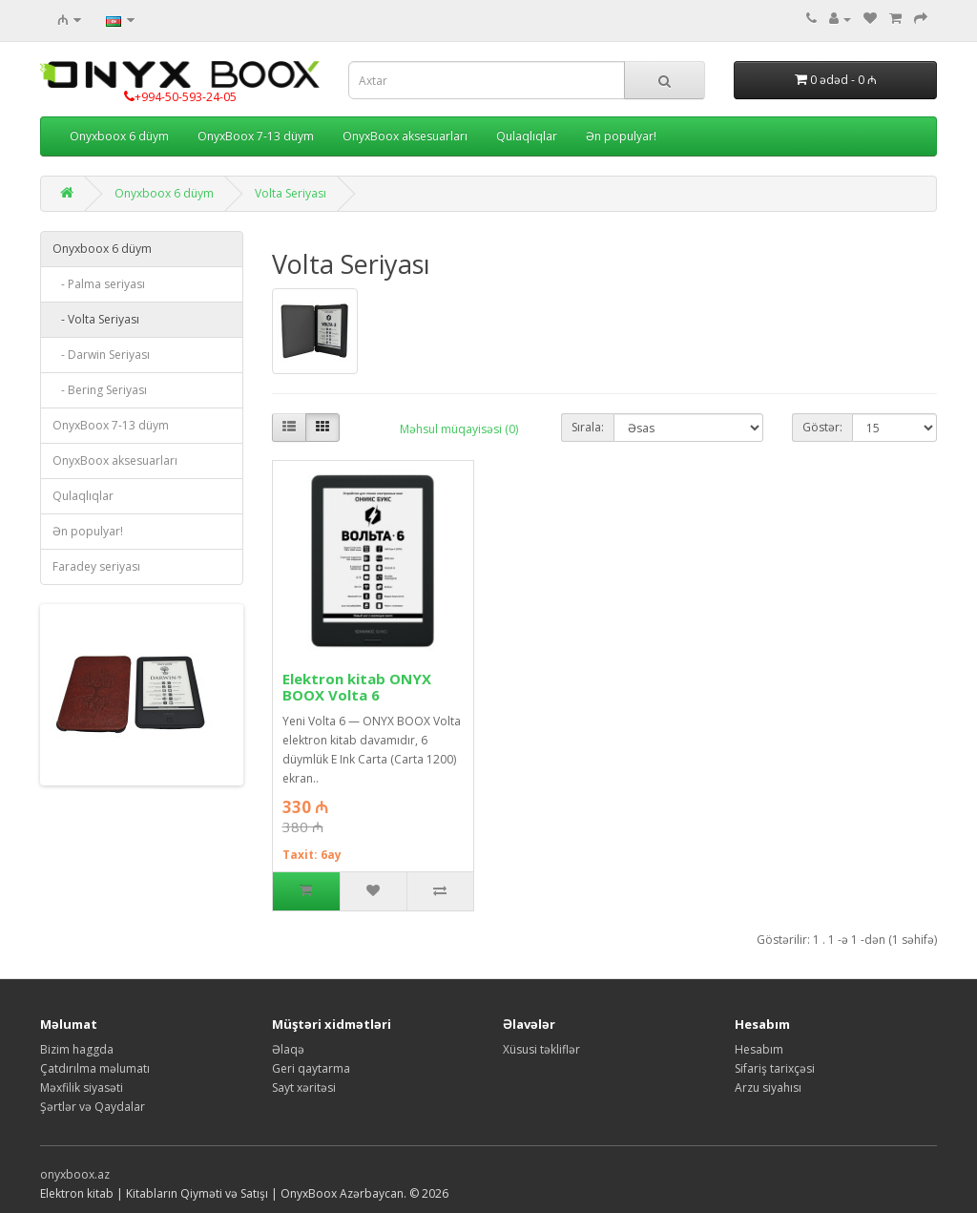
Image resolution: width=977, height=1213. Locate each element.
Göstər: (822, 427)
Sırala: (588, 427)
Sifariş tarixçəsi (775, 1068)
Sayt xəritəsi (304, 1087)
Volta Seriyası (290, 193)
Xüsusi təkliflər (541, 1049)
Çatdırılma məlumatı (95, 1068)
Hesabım (759, 1049)
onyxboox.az (75, 1174)
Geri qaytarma (311, 1068)
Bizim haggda (77, 1049)
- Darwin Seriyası (101, 354)
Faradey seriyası (96, 566)
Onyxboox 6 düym (119, 136)
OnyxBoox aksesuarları (405, 136)
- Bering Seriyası (99, 390)
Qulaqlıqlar (526, 136)
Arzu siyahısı (768, 1087)
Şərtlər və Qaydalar (92, 1106)
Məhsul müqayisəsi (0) (459, 429)
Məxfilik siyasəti (81, 1087)
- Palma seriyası (98, 284)
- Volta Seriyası (95, 319)
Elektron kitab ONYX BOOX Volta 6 (356, 686)
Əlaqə (288, 1049)
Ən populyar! (621, 136)
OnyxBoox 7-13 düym (255, 136)
